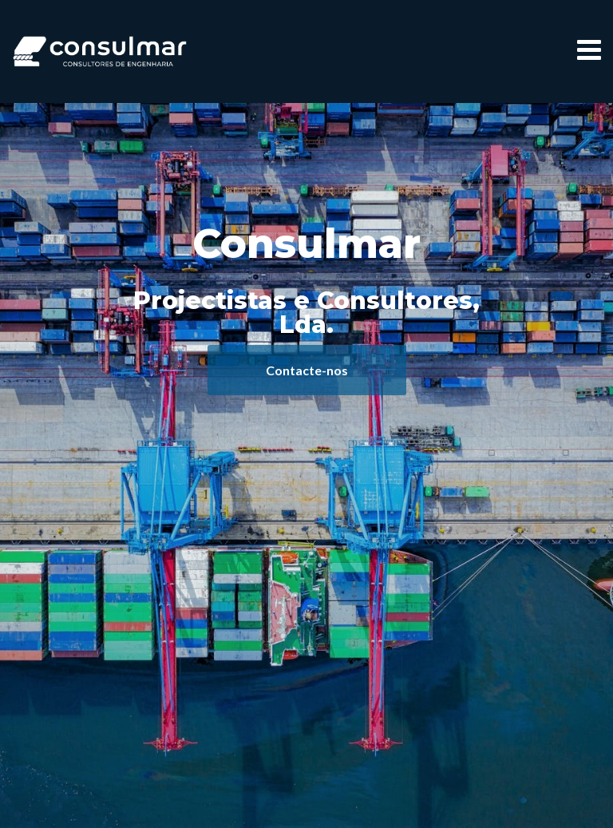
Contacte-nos (307, 370)
